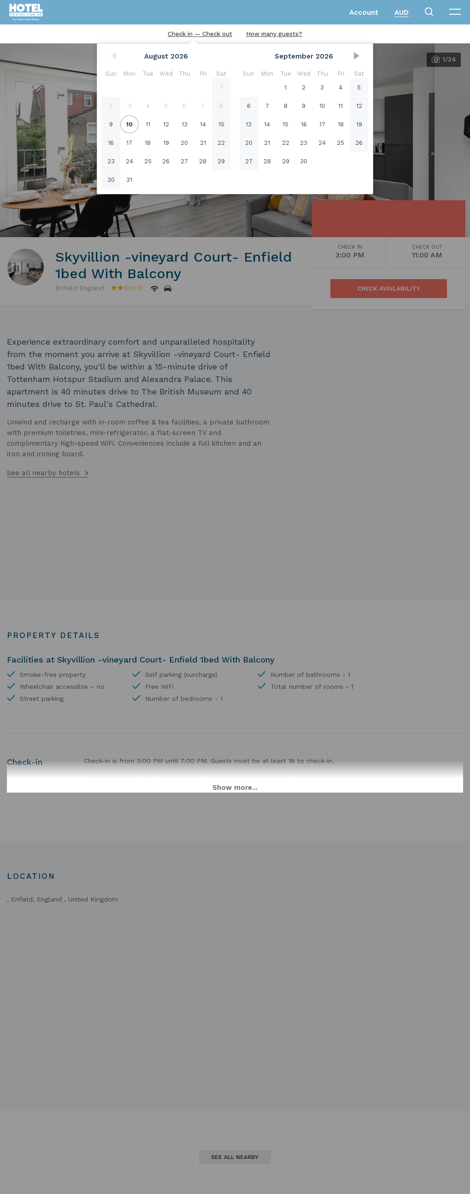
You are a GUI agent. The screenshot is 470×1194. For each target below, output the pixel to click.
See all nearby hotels (43, 473)
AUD (401, 12)
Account (363, 12)
